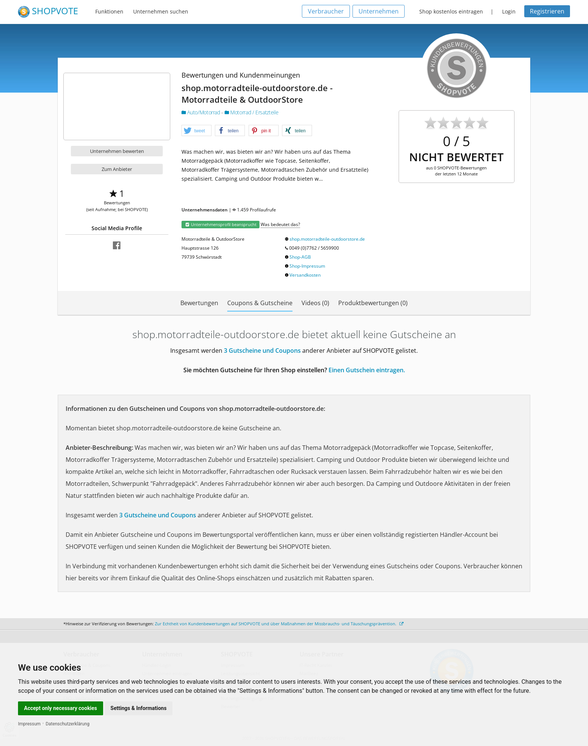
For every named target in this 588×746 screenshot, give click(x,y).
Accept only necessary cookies (60, 708)
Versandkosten (305, 275)
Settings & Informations (139, 708)
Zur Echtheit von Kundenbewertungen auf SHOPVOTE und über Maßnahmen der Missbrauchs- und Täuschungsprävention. (279, 623)
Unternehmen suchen (160, 11)
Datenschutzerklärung (68, 724)
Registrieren (547, 11)
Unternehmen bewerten (117, 151)
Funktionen (109, 11)
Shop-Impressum (307, 266)
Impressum (29, 724)
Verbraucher (326, 11)
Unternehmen (378, 11)
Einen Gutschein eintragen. (366, 370)
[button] (196, 130)
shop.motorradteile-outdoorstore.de (327, 239)
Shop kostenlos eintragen (451, 11)
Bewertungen (199, 303)
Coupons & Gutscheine (259, 303)
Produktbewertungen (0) (373, 303)
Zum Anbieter (117, 169)
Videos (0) (315, 303)
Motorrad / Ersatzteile (252, 112)
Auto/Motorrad (201, 112)
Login (509, 11)
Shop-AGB (300, 257)
